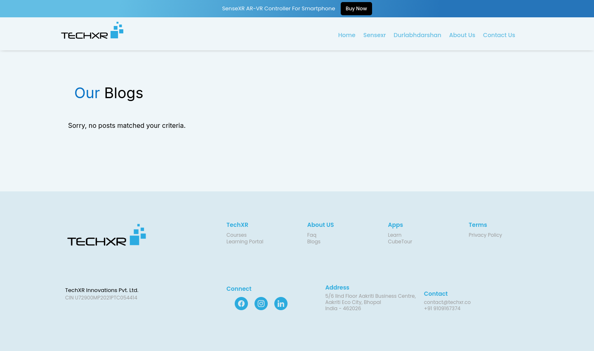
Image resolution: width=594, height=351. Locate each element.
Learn (395, 234)
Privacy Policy (485, 234)
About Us (462, 35)
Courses (236, 234)
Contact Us (499, 35)
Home (347, 35)
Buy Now (356, 8)
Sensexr (374, 35)
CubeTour (400, 241)
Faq (311, 234)
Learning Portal (244, 241)
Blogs (314, 241)
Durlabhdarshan (417, 35)
